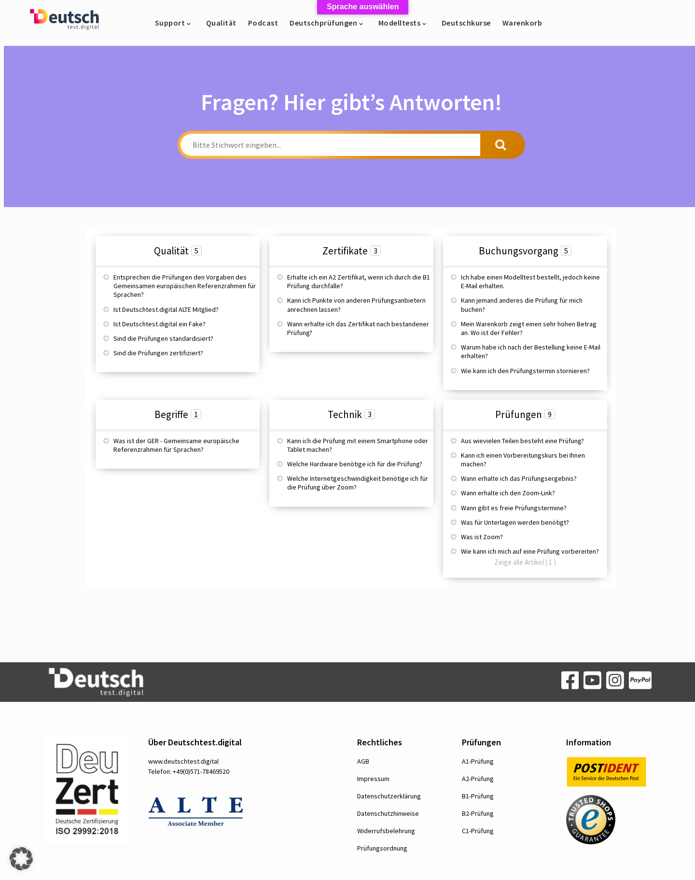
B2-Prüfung (478, 813)
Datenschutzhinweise (388, 813)
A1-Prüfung (478, 761)
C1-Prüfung (478, 830)
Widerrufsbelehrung (386, 830)
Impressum (373, 778)
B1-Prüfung (478, 796)
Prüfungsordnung (382, 848)
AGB (363, 761)
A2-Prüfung (478, 778)
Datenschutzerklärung (389, 796)
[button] (21, 859)
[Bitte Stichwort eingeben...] (330, 145)
